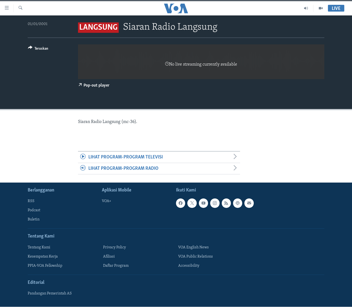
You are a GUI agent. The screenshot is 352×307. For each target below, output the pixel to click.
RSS (31, 201)
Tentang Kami (39, 247)
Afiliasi (109, 257)
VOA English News (193, 247)
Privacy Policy (114, 247)
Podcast (34, 210)
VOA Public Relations (195, 257)
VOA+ (106, 201)
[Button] (38, 49)
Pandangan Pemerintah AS (50, 294)
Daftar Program (116, 266)
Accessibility (188, 266)
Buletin (33, 220)
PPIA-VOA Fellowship (45, 266)
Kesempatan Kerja (43, 257)
